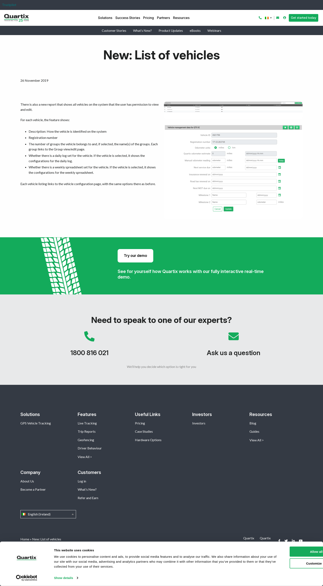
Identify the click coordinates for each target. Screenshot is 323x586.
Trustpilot (9, 5)
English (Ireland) (269, 18)
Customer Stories (114, 30)
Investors (198, 423)
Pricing (148, 18)
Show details (63, 578)
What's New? (87, 489)
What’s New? (142, 30)
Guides (254, 431)
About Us (27, 481)
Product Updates (171, 30)
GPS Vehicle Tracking (35, 423)
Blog (252, 423)
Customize (289, 563)
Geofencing (86, 440)
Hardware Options (148, 440)
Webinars (214, 30)
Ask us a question (234, 345)
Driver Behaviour (90, 448)
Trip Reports (87, 431)
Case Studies (144, 431)
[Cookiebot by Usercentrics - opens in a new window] (27, 578)
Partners (163, 18)
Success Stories (127, 18)
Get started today (303, 17)
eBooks (195, 30)
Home (24, 539)
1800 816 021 (89, 345)
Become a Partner (33, 489)
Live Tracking (87, 423)
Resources (181, 18)
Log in (82, 481)
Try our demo (135, 255)
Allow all (288, 551)
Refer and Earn (88, 498)
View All (83, 457)
